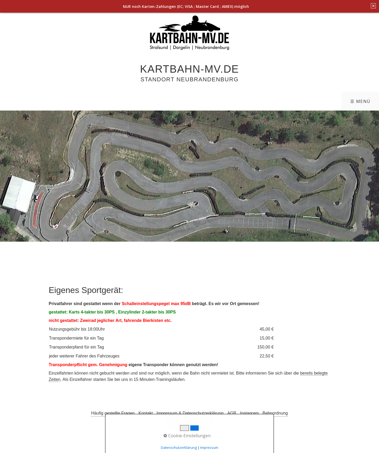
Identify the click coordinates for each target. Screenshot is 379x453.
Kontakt (145, 413)
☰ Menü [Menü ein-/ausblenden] (360, 101)
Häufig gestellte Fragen (112, 413)
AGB (231, 413)
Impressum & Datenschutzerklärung (190, 413)
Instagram (249, 413)
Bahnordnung (275, 413)
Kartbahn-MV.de (189, 69)
